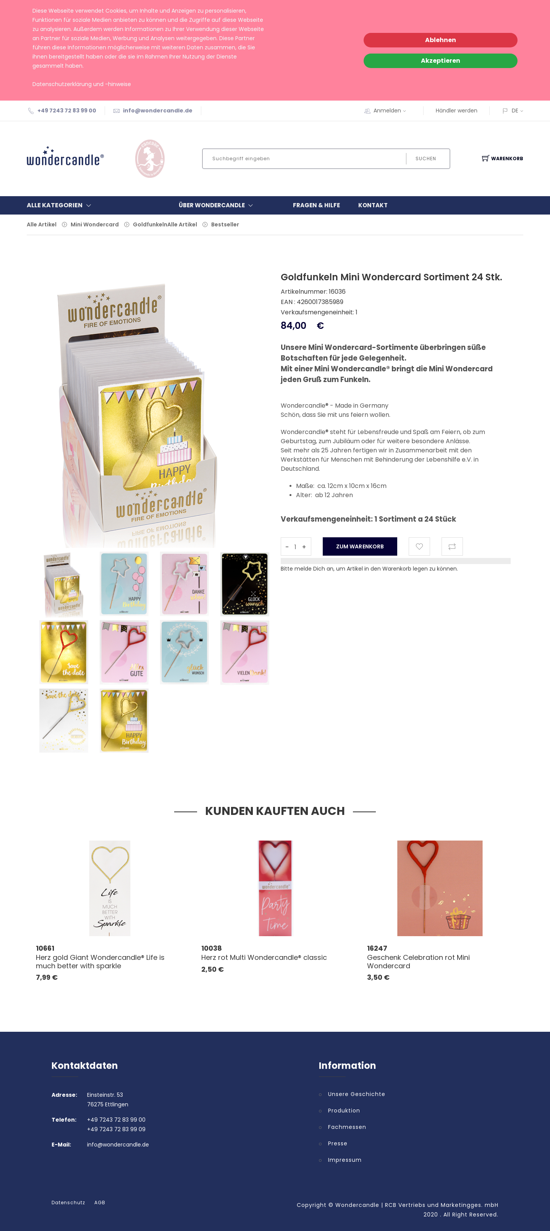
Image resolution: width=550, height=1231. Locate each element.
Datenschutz (68, 1202)
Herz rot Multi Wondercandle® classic (264, 957)
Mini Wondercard (95, 224)
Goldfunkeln (150, 224)
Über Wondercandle (217, 205)
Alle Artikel (42, 224)
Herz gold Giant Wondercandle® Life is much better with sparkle (100, 962)
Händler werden (456, 110)
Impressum (345, 1160)
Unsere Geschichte (356, 1094)
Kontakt (373, 205)
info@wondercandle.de (157, 110)
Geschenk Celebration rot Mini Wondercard (418, 962)
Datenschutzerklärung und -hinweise (81, 84)
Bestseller (225, 224)
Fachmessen (347, 1127)
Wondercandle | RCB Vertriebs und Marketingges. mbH (416, 1205)
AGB (99, 1202)
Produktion (344, 1110)
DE (515, 110)
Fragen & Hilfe (316, 205)
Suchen (426, 158)
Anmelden (392, 110)
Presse (338, 1143)
